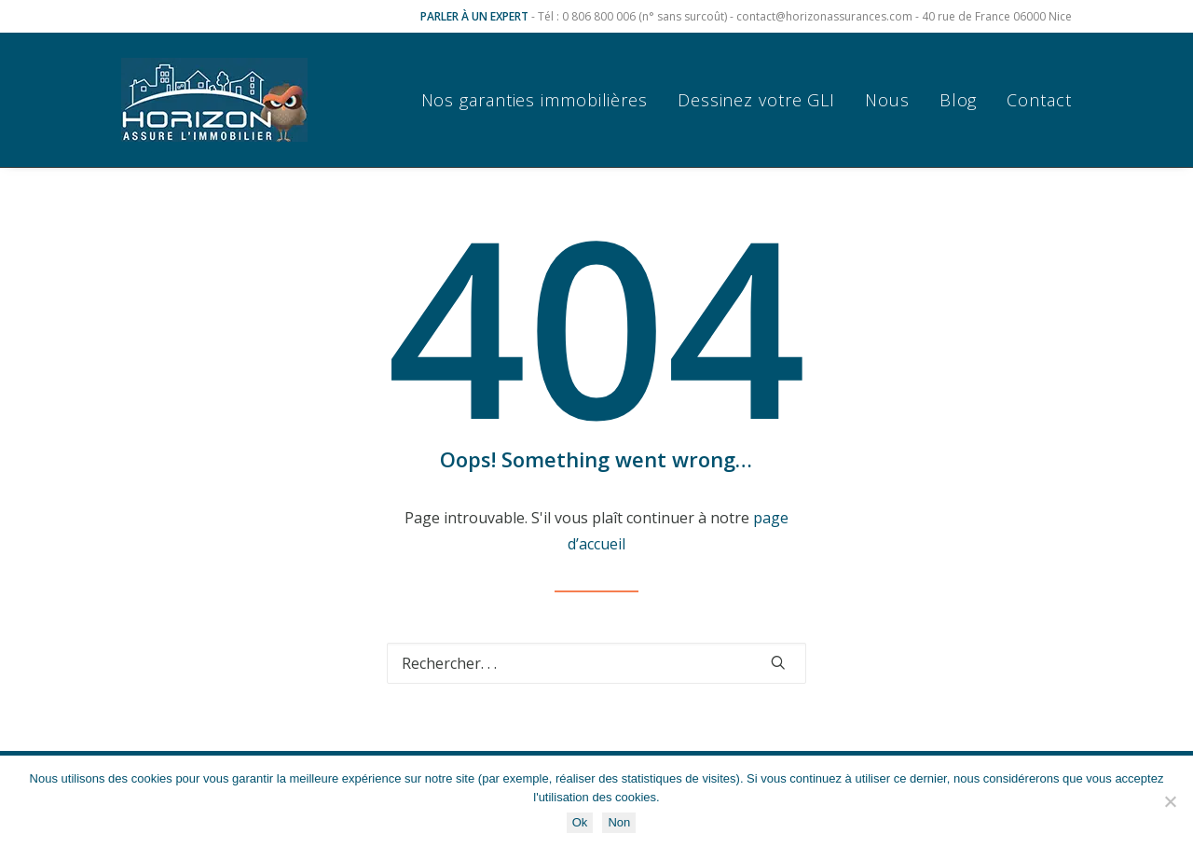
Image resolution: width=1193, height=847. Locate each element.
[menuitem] (541, 100)
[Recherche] (596, 663)
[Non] (1169, 801)
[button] (778, 662)
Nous (887, 100)
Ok (580, 822)
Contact (1039, 100)
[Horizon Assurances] (214, 100)
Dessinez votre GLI (756, 100)
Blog (958, 100)
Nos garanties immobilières (534, 100)
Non (619, 822)
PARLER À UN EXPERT (474, 16)
